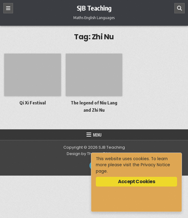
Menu (97, 135)
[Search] (179, 8)
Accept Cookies (136, 181)
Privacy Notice (155, 165)
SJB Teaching (94, 8)
